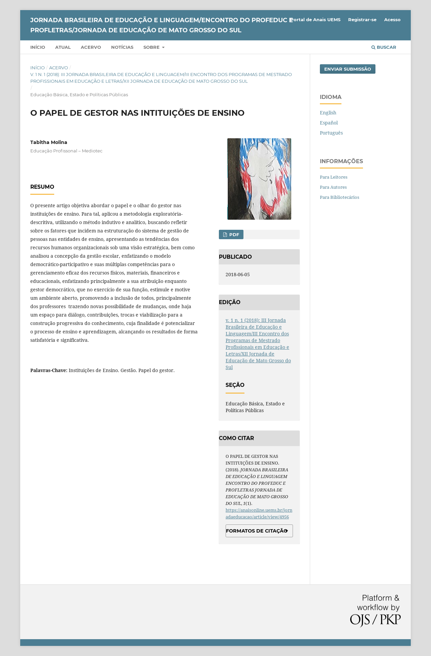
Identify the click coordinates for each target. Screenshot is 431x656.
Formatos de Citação (257, 531)
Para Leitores (333, 177)
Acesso (392, 19)
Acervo (91, 47)
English (328, 112)
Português (331, 133)
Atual (63, 47)
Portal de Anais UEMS (315, 19)
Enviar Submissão (347, 69)
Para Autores (333, 187)
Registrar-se (362, 19)
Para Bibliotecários (339, 197)
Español (329, 122)
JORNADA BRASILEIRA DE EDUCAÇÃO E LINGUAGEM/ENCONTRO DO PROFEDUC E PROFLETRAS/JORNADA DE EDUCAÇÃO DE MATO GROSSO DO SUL (161, 25)
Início (37, 47)
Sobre (152, 47)
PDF (233, 234)
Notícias (122, 47)
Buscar (383, 47)
